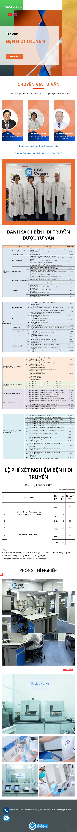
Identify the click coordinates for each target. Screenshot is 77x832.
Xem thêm (14, 56)
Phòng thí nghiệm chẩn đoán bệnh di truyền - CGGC (38, 153)
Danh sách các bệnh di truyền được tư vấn (38, 146)
